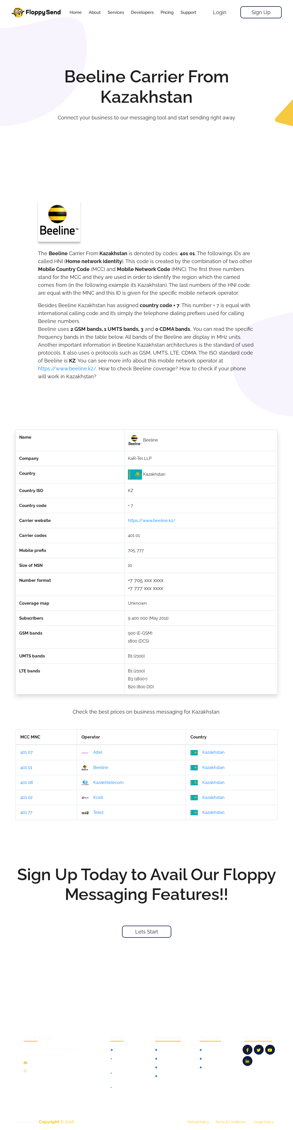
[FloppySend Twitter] (259, 1050)
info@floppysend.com (46, 1063)
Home (76, 12)
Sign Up (261, 12)
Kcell (92, 797)
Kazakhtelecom (102, 782)
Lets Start (146, 932)
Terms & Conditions (231, 1122)
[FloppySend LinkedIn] (247, 1061)
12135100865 (39, 1071)
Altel (91, 753)
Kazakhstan (207, 752)
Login (220, 12)
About (95, 12)
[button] (116, 12)
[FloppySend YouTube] (270, 1050)
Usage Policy (263, 1122)
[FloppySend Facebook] (247, 1050)
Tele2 (92, 812)
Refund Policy (198, 1122)
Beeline (94, 767)
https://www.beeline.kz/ (67, 368)
